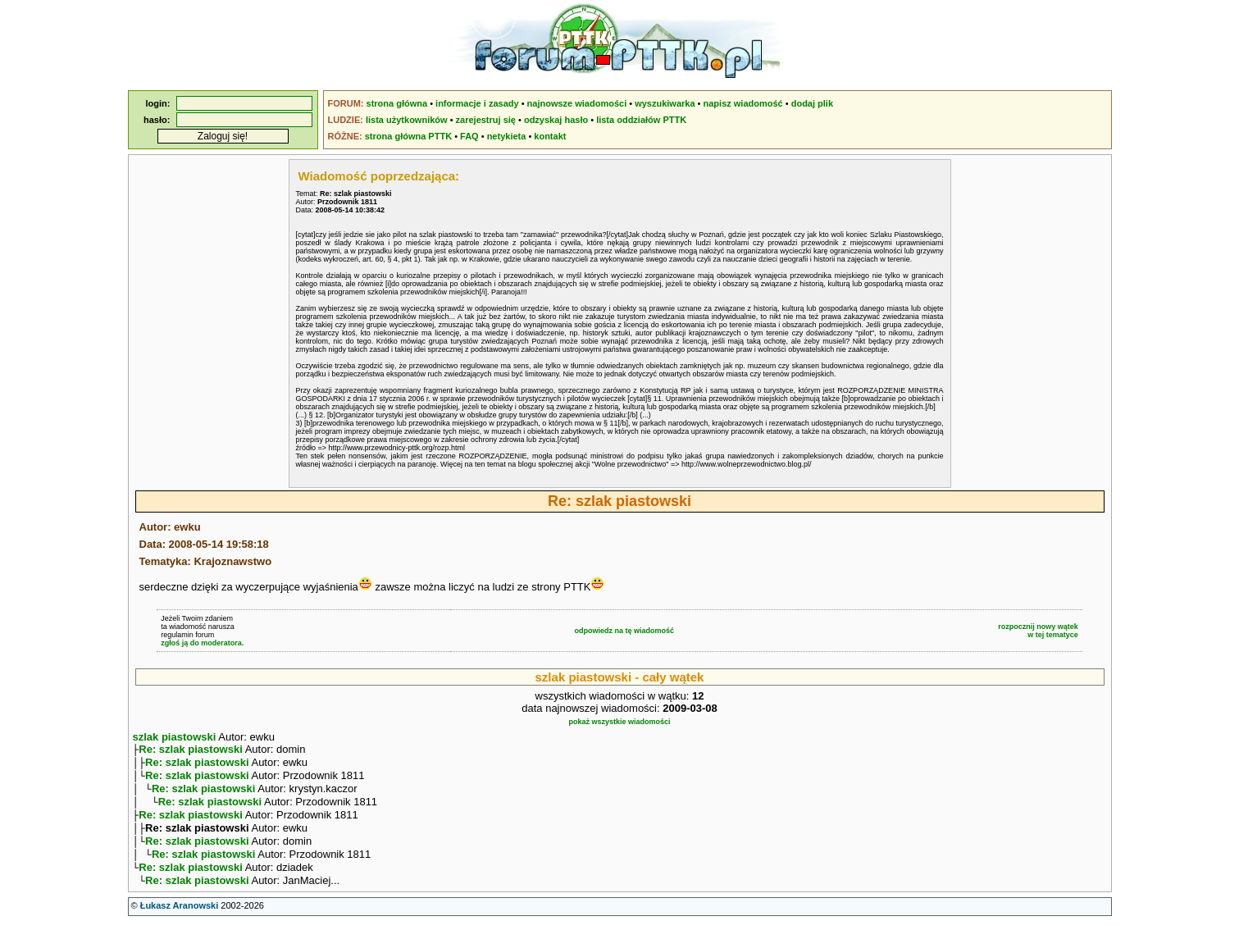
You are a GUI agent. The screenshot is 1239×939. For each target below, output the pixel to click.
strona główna (397, 103)
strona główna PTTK (408, 136)
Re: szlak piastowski (190, 751)
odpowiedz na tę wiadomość (624, 631)
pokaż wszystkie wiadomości (619, 722)
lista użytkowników (407, 120)
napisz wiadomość (743, 103)
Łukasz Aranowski (179, 923)
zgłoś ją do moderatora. (202, 643)
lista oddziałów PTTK (641, 120)
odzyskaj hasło (556, 120)
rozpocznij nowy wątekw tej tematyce (1038, 630)
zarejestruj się (486, 120)
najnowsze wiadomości (577, 103)
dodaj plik (812, 103)
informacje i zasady (477, 103)
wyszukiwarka (665, 103)
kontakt (550, 136)
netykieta (506, 136)
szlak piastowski (174, 737)
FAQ (469, 136)
